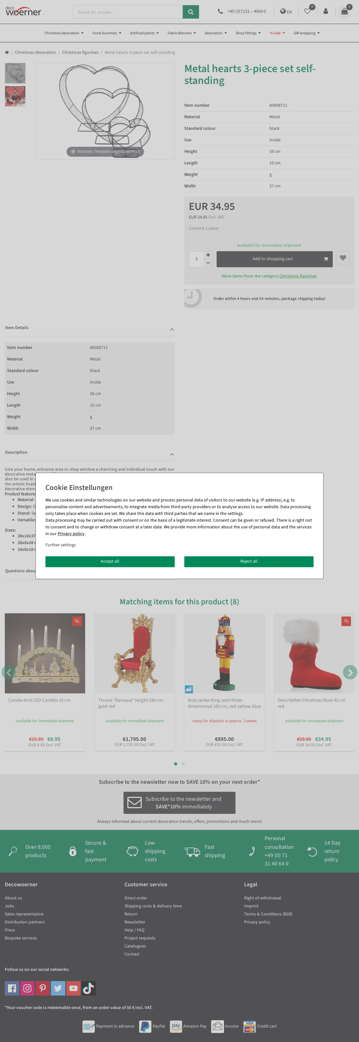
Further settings (60, 545)
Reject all (249, 561)
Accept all (110, 561)
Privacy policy (71, 534)
